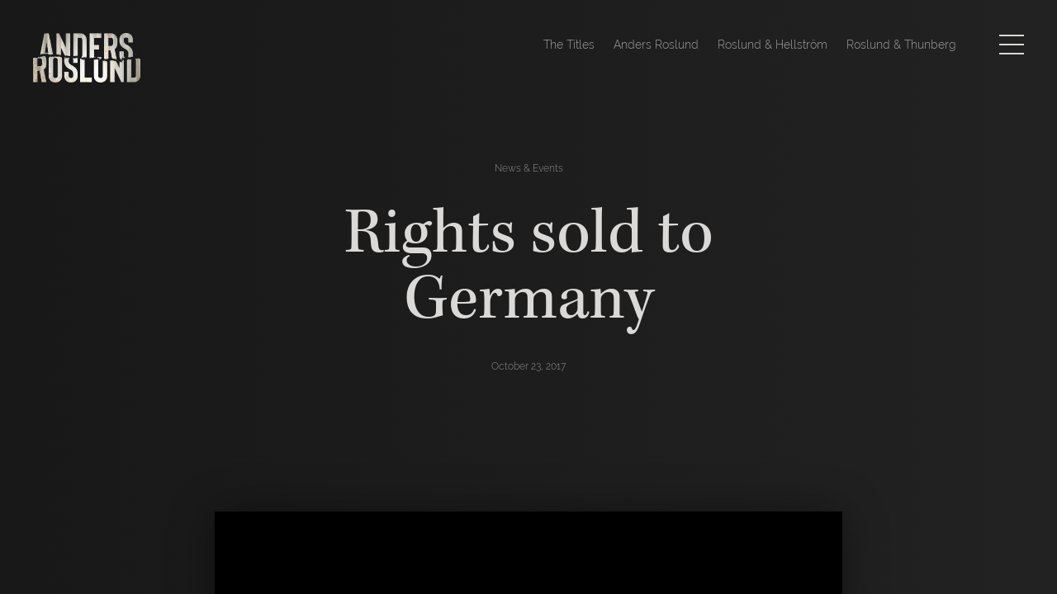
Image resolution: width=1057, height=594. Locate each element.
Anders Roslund (656, 44)
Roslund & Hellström (772, 44)
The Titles (569, 44)
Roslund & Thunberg (901, 44)
